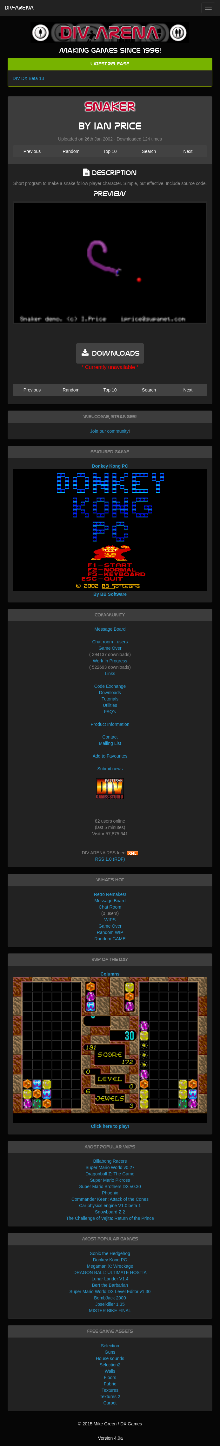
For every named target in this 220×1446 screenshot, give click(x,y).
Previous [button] (32, 151)
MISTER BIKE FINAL (110, 1310)
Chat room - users (110, 641)
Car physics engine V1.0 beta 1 (110, 1205)
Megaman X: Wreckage (110, 1266)
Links (110, 673)
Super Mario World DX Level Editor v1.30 (110, 1291)
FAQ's (110, 711)
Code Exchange (110, 686)
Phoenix (110, 1192)
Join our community (109, 431)
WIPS (110, 919)
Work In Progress (110, 660)
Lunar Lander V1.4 (110, 1278)
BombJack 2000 (110, 1297)
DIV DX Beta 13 (28, 78)
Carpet (110, 1402)
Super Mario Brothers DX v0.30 (110, 1186)
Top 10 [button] (110, 151)
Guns (110, 1352)
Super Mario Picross (110, 1180)
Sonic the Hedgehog (110, 1253)
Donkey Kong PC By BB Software (110, 530)
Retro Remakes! (110, 894)
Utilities (110, 705)
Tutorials (110, 698)
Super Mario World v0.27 (110, 1167)
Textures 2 (110, 1396)
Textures (110, 1390)
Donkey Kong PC (110, 1259)
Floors (110, 1377)
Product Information (109, 724)
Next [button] (188, 151)
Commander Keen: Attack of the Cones (110, 1199)
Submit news (110, 768)
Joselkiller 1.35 (110, 1304)
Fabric (110, 1383)
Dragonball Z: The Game (110, 1173)
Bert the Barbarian (110, 1285)
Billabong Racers (110, 1161)
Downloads (110, 692)
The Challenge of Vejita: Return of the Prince (110, 1218)
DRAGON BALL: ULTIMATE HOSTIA (110, 1272)
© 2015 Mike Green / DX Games (110, 1423)
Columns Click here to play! (110, 1050)
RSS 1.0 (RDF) (110, 859)
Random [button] (71, 151)
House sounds (110, 1358)
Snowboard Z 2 (110, 1211)
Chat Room (110, 907)
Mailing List (110, 743)
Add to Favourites (110, 756)
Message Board (109, 629)
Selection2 (110, 1364)
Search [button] (149, 151)
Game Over (109, 648)
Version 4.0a (110, 1438)
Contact (109, 736)
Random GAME (109, 938)
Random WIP (110, 932)
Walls (110, 1371)
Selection (110, 1345)
